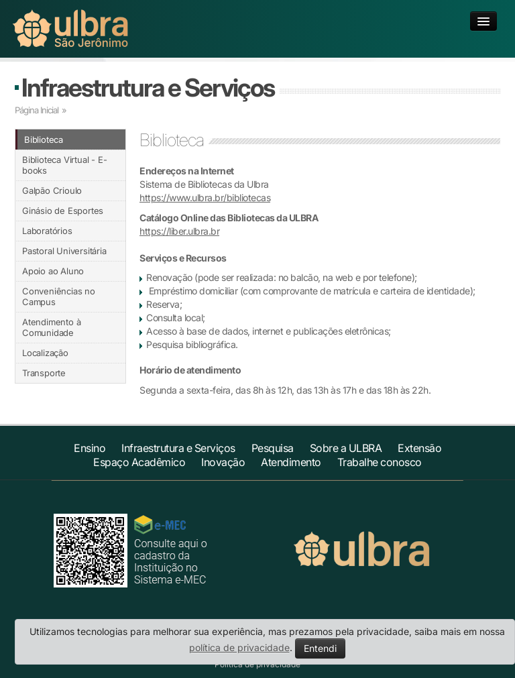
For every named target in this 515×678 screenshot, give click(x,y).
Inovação (223, 462)
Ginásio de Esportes (62, 210)
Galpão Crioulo (52, 190)
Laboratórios (47, 230)
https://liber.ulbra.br (179, 231)
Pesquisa (272, 448)
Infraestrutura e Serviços (147, 87)
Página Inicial (36, 110)
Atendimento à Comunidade (51, 327)
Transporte (44, 373)
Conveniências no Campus (58, 296)
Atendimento (291, 462)
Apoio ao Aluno (53, 271)
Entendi (320, 648)
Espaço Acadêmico (139, 462)
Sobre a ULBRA (346, 448)
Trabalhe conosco (379, 462)
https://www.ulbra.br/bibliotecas (204, 197)
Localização (45, 352)
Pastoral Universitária (64, 250)
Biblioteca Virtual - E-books (64, 165)
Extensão (419, 448)
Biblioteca (43, 139)
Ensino (89, 448)
